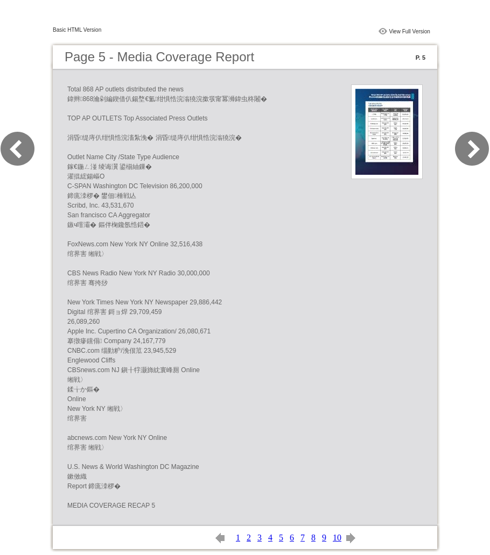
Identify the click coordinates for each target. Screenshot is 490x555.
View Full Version (409, 31)
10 (337, 537)
